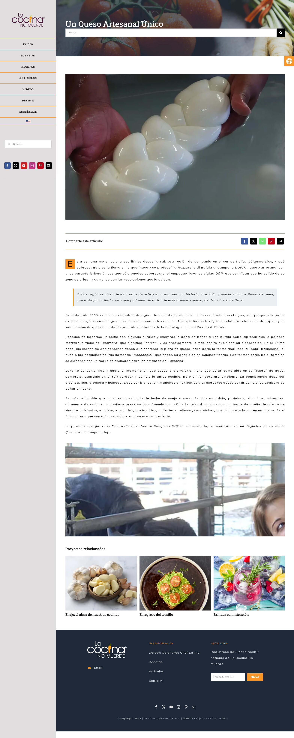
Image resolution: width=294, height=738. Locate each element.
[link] (289, 61)
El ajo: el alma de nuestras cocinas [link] (92, 614)
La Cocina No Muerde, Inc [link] (162, 718)
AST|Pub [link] (199, 718)
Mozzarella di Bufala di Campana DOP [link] (210, 267)
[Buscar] (9, 144)
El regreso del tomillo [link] (156, 614)
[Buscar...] (28, 144)
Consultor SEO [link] (218, 718)
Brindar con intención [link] (231, 614)
